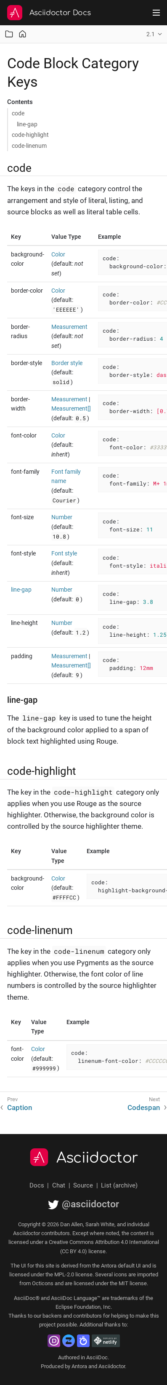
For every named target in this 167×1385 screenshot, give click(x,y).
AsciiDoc (97, 1357)
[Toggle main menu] (156, 12)
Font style (64, 553)
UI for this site (37, 1265)
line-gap (27, 124)
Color (58, 254)
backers (52, 1316)
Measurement (69, 326)
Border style (66, 363)
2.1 (150, 34)
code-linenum (29, 145)
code (18, 113)
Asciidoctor (97, 1158)
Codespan (143, 1107)
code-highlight (30, 134)
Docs (36, 1185)
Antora (79, 1366)
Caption (19, 1107)
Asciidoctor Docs (60, 12)
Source (83, 1185)
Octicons (42, 1283)
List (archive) (119, 1185)
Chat (58, 1185)
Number (61, 517)
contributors (87, 1316)
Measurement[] (71, 408)
